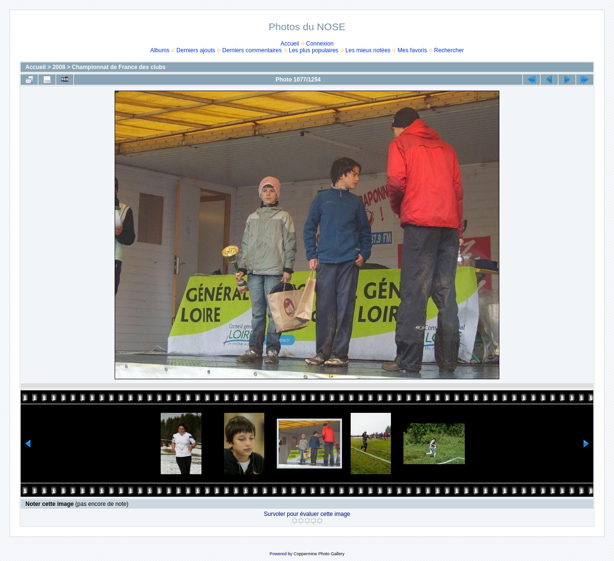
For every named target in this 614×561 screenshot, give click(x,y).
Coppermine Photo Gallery (319, 553)
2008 (58, 67)
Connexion (319, 43)
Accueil (290, 43)
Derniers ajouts (196, 50)
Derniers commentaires (252, 50)
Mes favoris (412, 50)
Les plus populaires (313, 50)
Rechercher (449, 50)
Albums (159, 50)
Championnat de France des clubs (118, 67)
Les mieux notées (367, 50)
